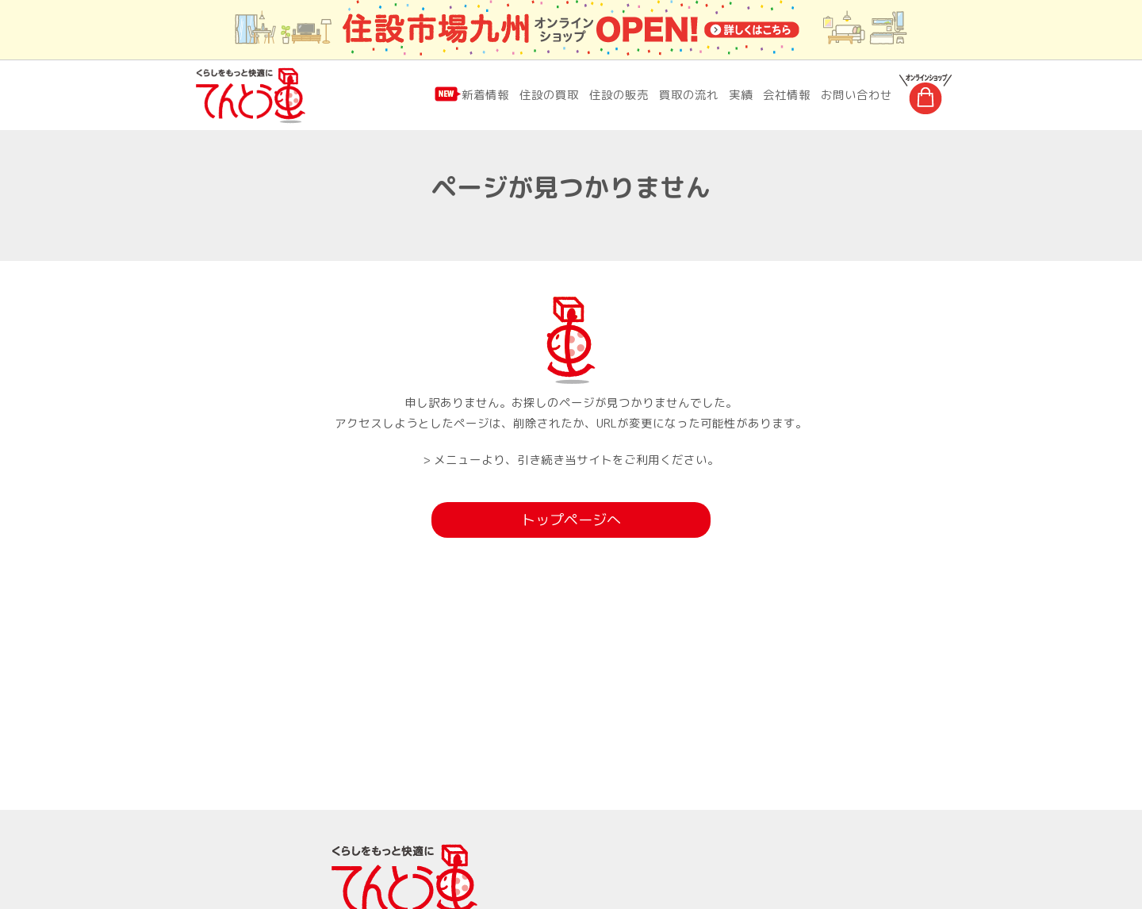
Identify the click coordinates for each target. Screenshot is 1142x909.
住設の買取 (549, 94)
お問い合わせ (856, 94)
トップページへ (571, 520)
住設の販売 (619, 94)
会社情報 (787, 94)
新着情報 (485, 94)
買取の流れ (689, 94)
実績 (741, 94)
